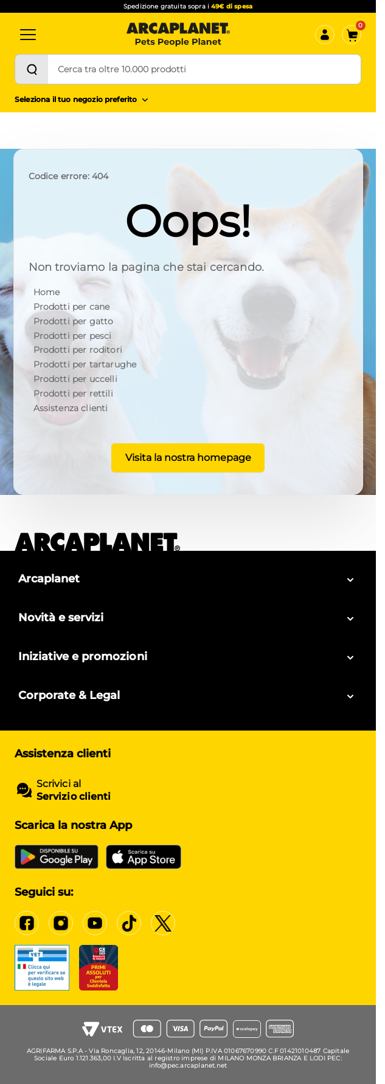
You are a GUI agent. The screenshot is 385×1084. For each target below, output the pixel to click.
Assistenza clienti (70, 408)
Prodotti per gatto (73, 321)
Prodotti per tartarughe (85, 364)
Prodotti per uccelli (75, 378)
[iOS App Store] (143, 857)
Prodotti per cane (71, 306)
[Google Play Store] (57, 857)
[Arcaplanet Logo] (178, 34)
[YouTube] (95, 923)
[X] (163, 923)
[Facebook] (27, 923)
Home (46, 292)
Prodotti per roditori (77, 349)
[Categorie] (28, 34)
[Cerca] (31, 69)
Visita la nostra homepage (188, 457)
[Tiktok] (129, 923)
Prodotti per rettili (73, 393)
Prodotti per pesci (72, 335)
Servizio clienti (73, 796)
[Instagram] (61, 923)
